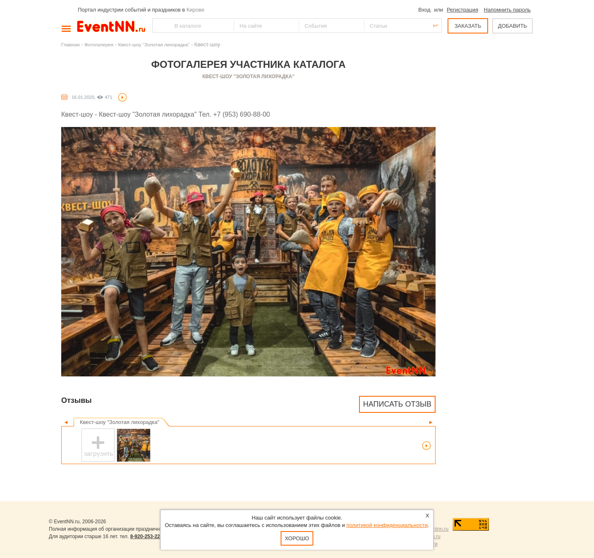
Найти (159, 25)
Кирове (195, 10)
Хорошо (297, 538)
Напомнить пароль (507, 10)
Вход (424, 10)
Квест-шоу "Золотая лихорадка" (154, 44)
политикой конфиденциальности (387, 525)
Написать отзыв (397, 404)
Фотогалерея (98, 44)
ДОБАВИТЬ (512, 26)
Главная (70, 44)
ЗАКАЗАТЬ (468, 26)
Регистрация (462, 10)
